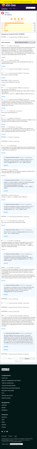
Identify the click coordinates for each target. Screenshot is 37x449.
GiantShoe (11, 118)
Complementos (6, 375)
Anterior (10, 358)
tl (9, 145)
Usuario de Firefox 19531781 (15, 354)
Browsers (4, 417)
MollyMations (12, 126)
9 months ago (26, 354)
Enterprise (4, 410)
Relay (3, 422)
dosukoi (11, 137)
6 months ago (28, 254)
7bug (10, 298)
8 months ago (16, 311)
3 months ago (16, 45)
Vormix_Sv (11, 240)
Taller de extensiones (8, 383)
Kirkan (10, 195)
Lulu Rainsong (12, 110)
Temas (10, 8)
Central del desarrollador (9, 385)
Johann (10, 60)
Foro (3, 393)
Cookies (10, 436)
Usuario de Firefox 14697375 (15, 73)
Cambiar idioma (5, 444)
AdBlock (7, 13)
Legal (15, 436)
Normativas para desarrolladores (11, 388)
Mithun (10, 80)
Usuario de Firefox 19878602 (15, 99)
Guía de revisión (6, 398)
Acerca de (4, 378)
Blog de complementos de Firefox (11, 380)
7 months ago (17, 240)
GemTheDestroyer (13, 220)
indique (11, 438)
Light (10, 169)
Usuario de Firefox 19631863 (15, 303)
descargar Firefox (28, 1)
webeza (11, 45)
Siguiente (27, 358)
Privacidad (4, 436)
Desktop (4, 405)
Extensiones (4, 8)
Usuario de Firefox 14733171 (15, 307)
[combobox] (30, 8)
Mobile (4, 407)
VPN (3, 419)
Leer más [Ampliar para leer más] (6, 346)
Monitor (4, 424)
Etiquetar (3, 57)
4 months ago (17, 118)
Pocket (4, 427)
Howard (11, 141)
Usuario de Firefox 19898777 (15, 68)
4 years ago (25, 37)
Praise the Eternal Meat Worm (15, 216)
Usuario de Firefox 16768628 (15, 37)
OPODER (11, 267)
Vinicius (10, 311)
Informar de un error (7, 395)
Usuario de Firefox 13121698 (15, 315)
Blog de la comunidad (8, 390)
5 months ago (26, 216)
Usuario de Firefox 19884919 (15, 87)
